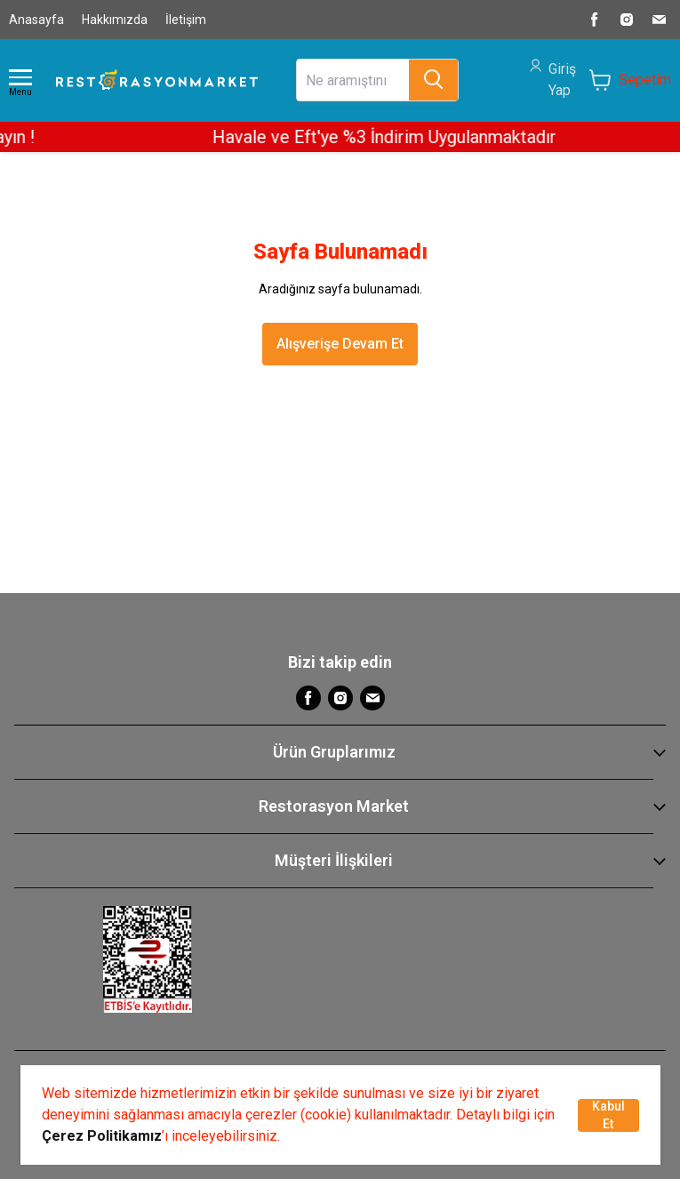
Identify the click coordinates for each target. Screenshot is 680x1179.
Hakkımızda (115, 19)
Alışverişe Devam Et (340, 343)
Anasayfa (36, 19)
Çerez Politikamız (102, 1135)
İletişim (185, 19)
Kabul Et (608, 1115)
